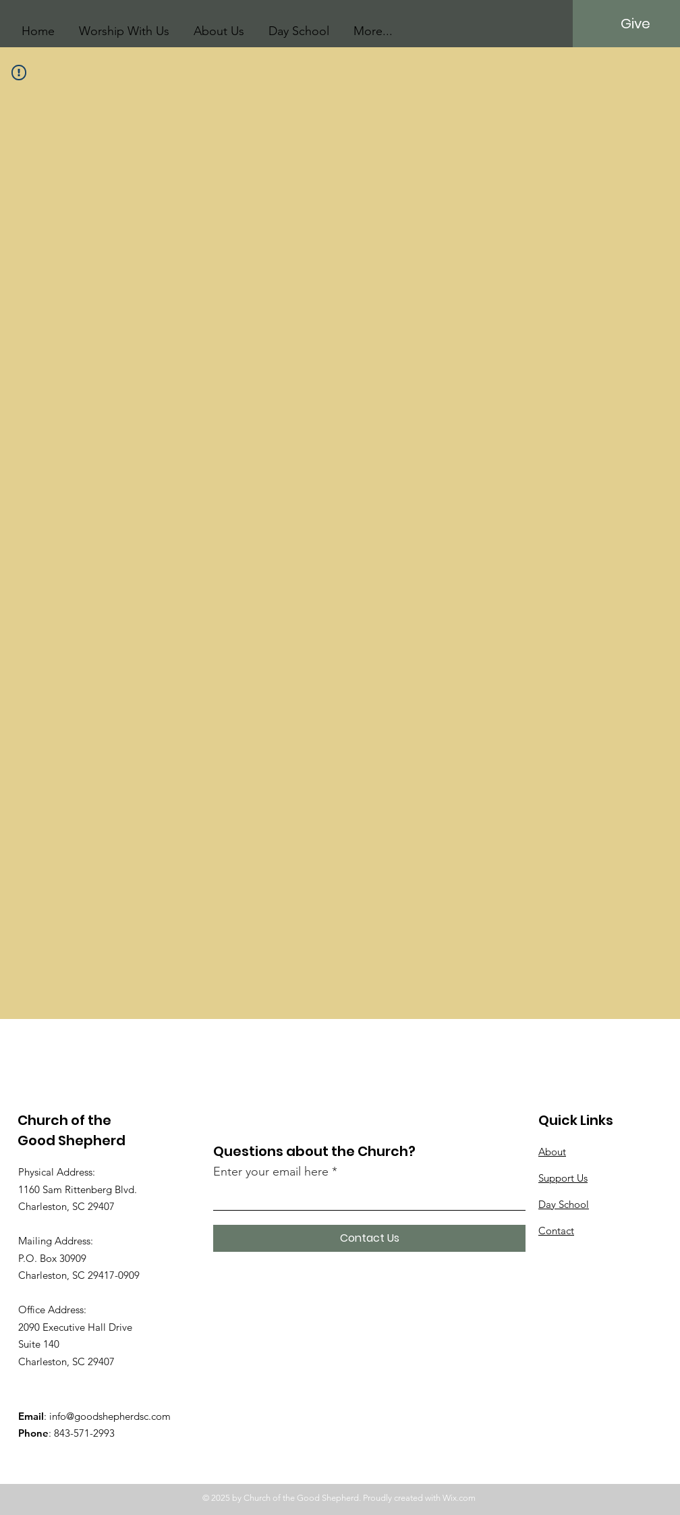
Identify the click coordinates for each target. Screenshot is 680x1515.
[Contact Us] (369, 1238)
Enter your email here (271, 1171)
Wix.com (459, 1498)
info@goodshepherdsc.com (110, 1416)
